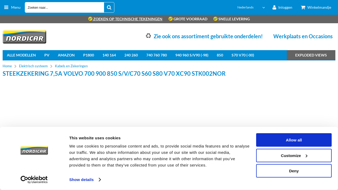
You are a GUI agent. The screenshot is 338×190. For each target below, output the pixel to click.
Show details (81, 179)
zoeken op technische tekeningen (125, 19)
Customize (294, 155)
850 (220, 55)
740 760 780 (156, 55)
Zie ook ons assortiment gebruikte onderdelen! (208, 36)
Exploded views (311, 55)
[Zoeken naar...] (109, 7)
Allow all (294, 140)
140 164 (109, 55)
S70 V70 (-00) (243, 55)
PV (46, 55)
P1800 (88, 55)
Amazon (66, 55)
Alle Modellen (21, 55)
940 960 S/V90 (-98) (191, 55)
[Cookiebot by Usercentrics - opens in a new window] (34, 180)
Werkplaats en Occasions (303, 36)
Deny (294, 171)
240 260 (131, 55)
